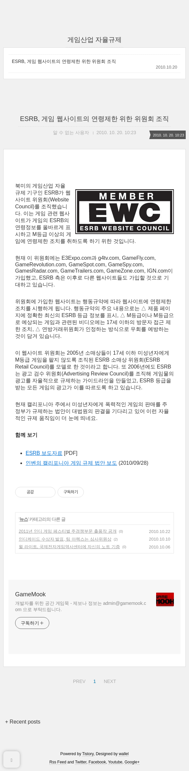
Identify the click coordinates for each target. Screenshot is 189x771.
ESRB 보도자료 (44, 453)
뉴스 (23, 519)
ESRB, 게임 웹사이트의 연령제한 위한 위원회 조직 (64, 61)
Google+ (132, 762)
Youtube (115, 762)
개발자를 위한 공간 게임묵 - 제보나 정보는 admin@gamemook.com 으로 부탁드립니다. (80, 606)
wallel (124, 754)
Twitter (80, 762)
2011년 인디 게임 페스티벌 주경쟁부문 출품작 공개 (68, 531)
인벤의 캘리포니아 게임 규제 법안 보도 (71, 463)
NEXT (109, 680)
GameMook (30, 594)
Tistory (88, 754)
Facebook (97, 762)
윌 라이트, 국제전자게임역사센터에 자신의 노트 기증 (69, 546)
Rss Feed (57, 762)
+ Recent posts (22, 722)
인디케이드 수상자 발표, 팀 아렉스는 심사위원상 (65, 539)
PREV (78, 680)
